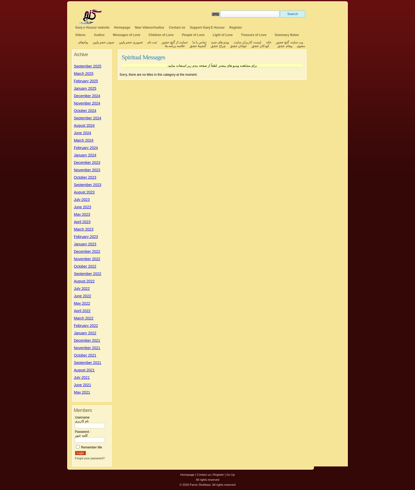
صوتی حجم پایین (103, 42)
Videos (80, 35)
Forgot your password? (90, 458)
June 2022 (82, 296)
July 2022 (82, 288)
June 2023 (82, 207)
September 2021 (87, 363)
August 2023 (84, 192)
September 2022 (87, 274)
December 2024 (87, 96)
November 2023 (87, 170)
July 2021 (82, 377)
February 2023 (86, 237)
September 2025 (87, 66)
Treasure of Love (254, 35)
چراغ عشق (218, 46)
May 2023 (82, 214)
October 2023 (85, 177)
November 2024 (87, 103)
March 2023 (83, 229)
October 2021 (85, 355)
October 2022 (85, 266)
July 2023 (82, 199)
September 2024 (87, 118)
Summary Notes (287, 35)
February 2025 (86, 81)
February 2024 (86, 148)
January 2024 (85, 155)
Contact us (177, 27)
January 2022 (85, 333)
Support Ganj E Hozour (207, 27)
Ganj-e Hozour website (92, 27)
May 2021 (82, 392)
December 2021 (87, 340)
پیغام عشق (284, 46)
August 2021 (84, 370)
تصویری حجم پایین (130, 42)
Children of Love (161, 35)
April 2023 (82, 222)
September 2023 (87, 185)
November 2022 (87, 259)
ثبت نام (152, 42)
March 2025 (83, 73)
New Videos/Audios (149, 27)
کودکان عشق (260, 46)
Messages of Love (126, 35)
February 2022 (86, 325)
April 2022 (82, 311)
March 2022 (83, 318)
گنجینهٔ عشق (198, 46)
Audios (99, 35)
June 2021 (82, 385)
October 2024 (85, 111)
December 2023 (87, 162)
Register (235, 27)
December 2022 (87, 251)
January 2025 (85, 88)
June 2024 (82, 133)
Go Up (230, 474)
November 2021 (87, 348)
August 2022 (84, 281)
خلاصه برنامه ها (175, 46)
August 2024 (84, 125)
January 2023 (85, 244)
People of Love (193, 35)
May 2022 (82, 303)
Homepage (122, 27)
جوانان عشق (238, 46)
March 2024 (83, 140)
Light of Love (223, 35)
